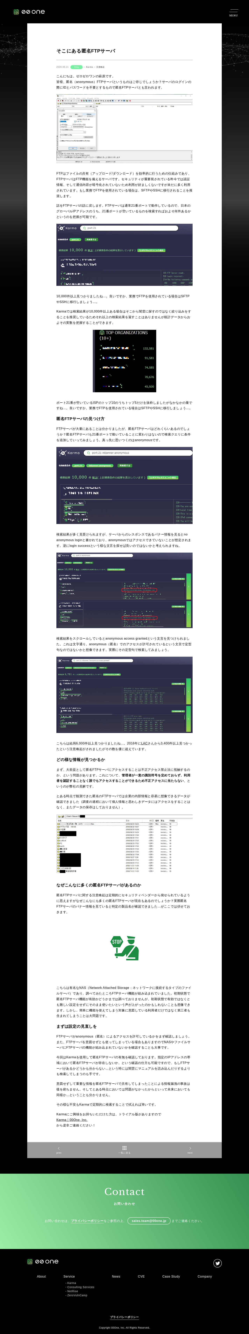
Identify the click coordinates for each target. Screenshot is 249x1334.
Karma (89, 67)
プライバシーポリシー (87, 1221)
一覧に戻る (124, 1152)
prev (59, 1152)
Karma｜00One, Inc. (71, 1120)
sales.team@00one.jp (149, 1221)
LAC (144, 743)
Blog (76, 67)
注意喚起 (100, 67)
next (190, 1152)
